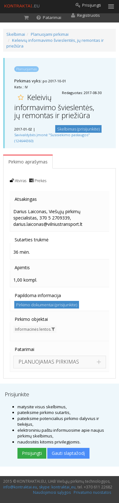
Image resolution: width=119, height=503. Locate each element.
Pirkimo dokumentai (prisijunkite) (46, 305)
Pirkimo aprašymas (28, 162)
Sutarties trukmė (32, 240)
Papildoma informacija (38, 295)
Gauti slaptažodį (68, 453)
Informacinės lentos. (35, 329)
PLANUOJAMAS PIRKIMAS (48, 361)
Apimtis (22, 267)
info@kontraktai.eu (20, 487)
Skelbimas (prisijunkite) (78, 129)
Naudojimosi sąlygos (52, 492)
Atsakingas (26, 199)
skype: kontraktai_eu (57, 487)
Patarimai (24, 349)
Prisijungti (32, 453)
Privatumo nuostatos (92, 492)
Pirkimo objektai (31, 319)
